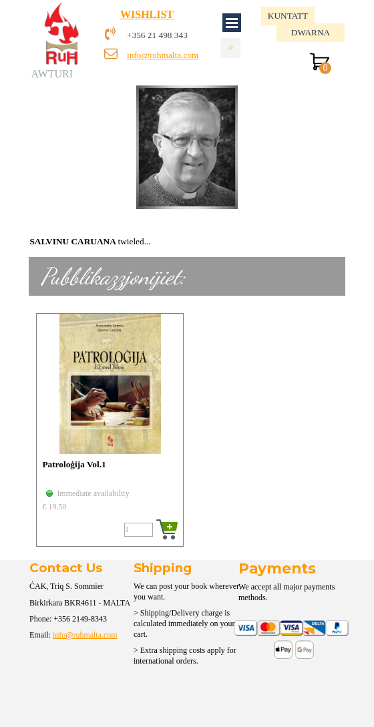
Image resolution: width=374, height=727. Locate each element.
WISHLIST (147, 14)
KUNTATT (288, 16)
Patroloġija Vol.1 (74, 464)
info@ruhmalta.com (162, 55)
